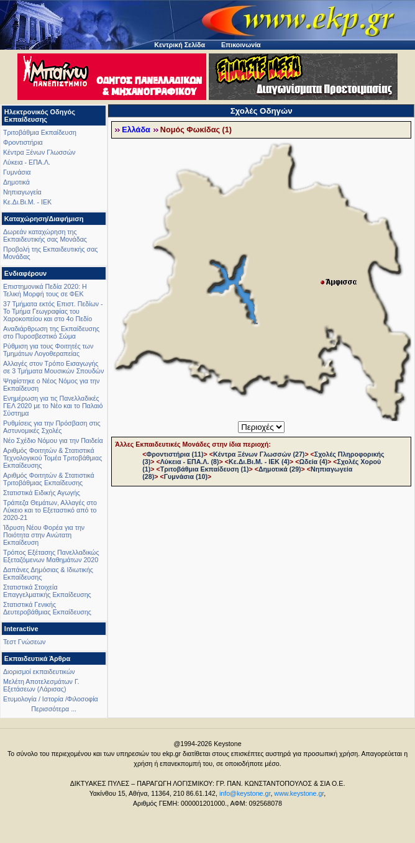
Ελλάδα (136, 129)
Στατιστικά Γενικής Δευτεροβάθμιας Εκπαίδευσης (47, 608)
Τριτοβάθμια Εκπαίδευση (39, 132)
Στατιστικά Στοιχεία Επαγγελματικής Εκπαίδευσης (47, 590)
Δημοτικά (16, 182)
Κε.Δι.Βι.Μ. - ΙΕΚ (27, 202)
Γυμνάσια (16, 172)
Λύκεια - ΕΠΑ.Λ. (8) (189, 461)
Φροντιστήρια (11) (174, 454)
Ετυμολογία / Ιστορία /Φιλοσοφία (50, 699)
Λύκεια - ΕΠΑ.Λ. (26, 162)
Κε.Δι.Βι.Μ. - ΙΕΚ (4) (259, 461)
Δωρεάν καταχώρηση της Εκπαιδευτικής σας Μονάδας (45, 235)
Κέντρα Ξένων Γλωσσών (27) (258, 454)
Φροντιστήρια (23, 142)
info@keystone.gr (245, 793)
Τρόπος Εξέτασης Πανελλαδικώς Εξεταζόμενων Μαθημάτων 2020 (51, 556)
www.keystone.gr (299, 793)
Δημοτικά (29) (279, 469)
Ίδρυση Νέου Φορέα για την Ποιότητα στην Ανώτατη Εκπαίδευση (43, 535)
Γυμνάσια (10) (186, 476)
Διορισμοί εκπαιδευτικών (39, 671)
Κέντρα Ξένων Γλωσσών (39, 152)
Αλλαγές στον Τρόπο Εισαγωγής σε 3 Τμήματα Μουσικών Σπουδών (53, 367)
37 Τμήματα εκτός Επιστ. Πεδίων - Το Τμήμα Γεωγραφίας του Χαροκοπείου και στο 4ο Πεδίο (53, 311)
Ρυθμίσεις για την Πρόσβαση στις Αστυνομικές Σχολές (52, 426)
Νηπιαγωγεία (22, 192)
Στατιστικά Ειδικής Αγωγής (41, 492)
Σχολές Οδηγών (261, 111)
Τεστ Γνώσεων (24, 641)
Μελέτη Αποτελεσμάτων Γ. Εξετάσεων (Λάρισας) (41, 685)
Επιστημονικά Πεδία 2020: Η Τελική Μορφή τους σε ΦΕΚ (45, 290)
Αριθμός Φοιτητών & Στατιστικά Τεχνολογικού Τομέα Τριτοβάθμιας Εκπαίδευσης (52, 458)
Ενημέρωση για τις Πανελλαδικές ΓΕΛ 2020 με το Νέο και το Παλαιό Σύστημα (53, 405)
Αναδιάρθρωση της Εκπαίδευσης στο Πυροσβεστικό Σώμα (51, 332)
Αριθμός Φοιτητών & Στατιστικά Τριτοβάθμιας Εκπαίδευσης (48, 479)
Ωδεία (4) (313, 461)
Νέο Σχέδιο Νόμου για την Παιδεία (53, 440)
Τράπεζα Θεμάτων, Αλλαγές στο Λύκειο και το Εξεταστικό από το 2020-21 (50, 510)
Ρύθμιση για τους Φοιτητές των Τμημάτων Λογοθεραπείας (48, 349)
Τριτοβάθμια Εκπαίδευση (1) (204, 469)
